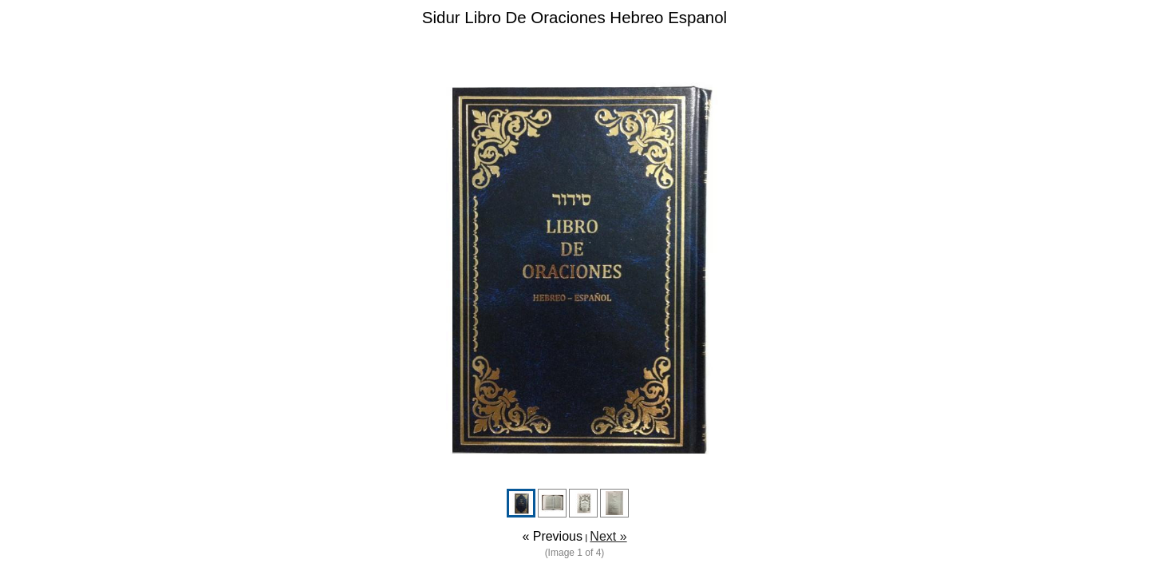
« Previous (552, 536)
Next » (608, 536)
